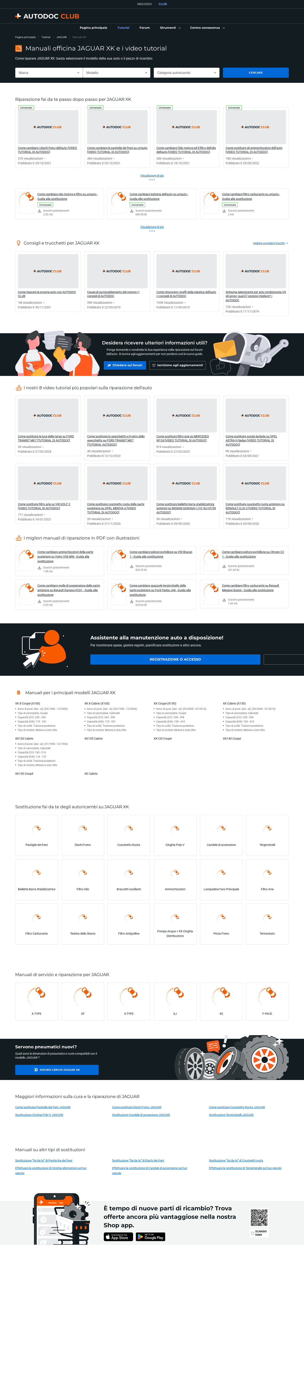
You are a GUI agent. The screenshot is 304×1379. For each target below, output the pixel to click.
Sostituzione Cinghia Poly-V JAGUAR (39, 1115)
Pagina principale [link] (25, 37)
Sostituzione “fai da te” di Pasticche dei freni (43, 1160)
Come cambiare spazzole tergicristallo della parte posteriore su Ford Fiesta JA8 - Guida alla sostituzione (160, 590)
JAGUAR (61, 37)
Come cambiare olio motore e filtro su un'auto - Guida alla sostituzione (67, 196)
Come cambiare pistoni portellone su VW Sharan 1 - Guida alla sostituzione (161, 554)
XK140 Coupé (232, 738)
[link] (93, 28)
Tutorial (46, 37)
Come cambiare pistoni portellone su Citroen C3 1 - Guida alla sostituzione (253, 554)
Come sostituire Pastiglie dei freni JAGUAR (43, 1107)
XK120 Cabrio (24, 738)
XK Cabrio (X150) (234, 703)
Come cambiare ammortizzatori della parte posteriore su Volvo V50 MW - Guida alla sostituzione (65, 556)
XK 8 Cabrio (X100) (97, 703)
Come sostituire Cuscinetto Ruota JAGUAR (237, 1107)
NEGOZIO (144, 4)
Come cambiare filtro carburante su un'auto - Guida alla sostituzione (251, 196)
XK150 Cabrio (93, 738)
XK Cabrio (91, 773)
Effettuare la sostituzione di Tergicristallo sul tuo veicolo (245, 1168)
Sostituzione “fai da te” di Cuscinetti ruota (236, 1160)
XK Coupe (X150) (165, 703)
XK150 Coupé (24, 773)
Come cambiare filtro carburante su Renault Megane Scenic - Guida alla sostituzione (250, 587)
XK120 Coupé (163, 738)
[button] (170, 28)
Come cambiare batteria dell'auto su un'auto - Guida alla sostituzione (159, 196)
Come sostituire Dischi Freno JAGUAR (136, 1107)
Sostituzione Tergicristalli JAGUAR (231, 1115)
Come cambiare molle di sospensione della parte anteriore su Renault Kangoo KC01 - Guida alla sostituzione (68, 590)
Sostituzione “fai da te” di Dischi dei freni (138, 1160)
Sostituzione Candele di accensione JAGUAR (141, 1115)
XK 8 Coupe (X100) (27, 703)
